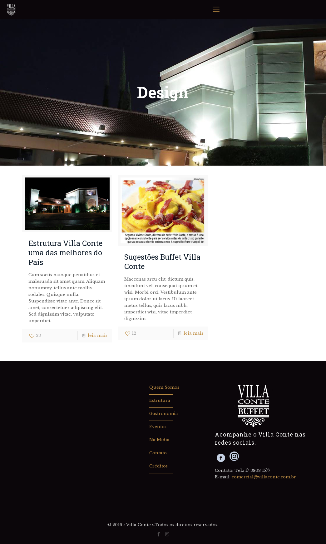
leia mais (97, 335)
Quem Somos (164, 387)
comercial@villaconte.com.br (264, 477)
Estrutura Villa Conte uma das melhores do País (65, 252)
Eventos (157, 426)
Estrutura (159, 400)
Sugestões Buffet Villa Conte (162, 261)
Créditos (158, 466)
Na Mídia (159, 439)
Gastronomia (163, 413)
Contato (158, 453)
